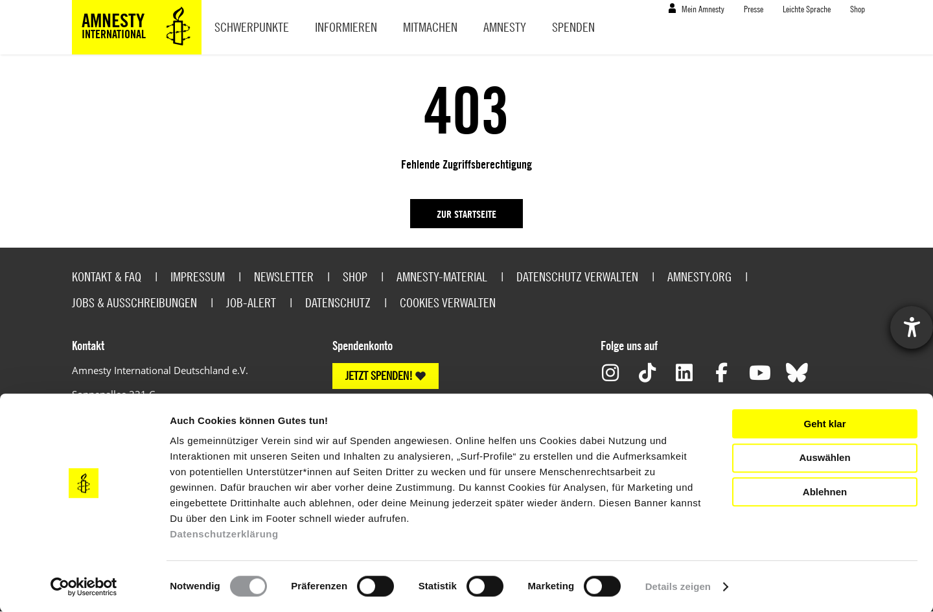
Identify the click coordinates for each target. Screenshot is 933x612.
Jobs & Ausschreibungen (134, 302)
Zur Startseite (466, 213)
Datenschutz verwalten (577, 276)
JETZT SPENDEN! (379, 376)
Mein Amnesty (703, 8)
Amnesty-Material (442, 276)
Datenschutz (338, 302)
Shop (857, 8)
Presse (753, 8)
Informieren (346, 27)
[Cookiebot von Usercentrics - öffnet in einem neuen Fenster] (84, 586)
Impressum (197, 276)
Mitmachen (430, 27)
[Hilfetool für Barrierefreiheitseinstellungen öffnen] (911, 327)
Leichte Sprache (807, 8)
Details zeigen (678, 586)
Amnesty (504, 27)
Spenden (573, 27)
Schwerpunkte (251, 27)
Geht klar (824, 423)
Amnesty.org (699, 276)
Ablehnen (825, 491)
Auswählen (824, 457)
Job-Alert (251, 302)
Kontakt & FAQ (106, 276)
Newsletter (284, 276)
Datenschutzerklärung (224, 533)
